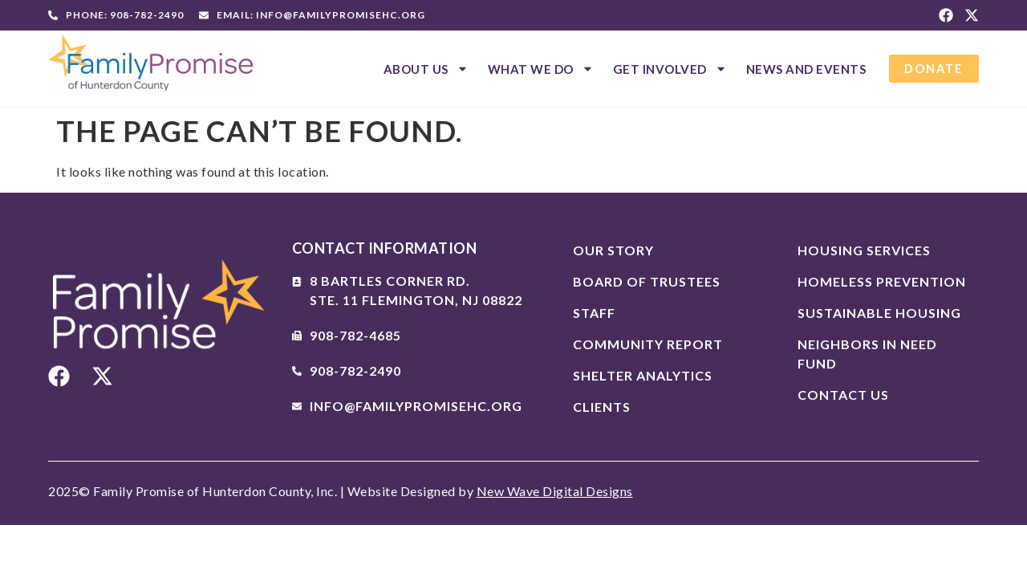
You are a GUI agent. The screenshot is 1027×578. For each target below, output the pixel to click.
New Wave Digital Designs (555, 491)
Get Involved (667, 69)
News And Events (803, 69)
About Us (422, 69)
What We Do (538, 69)
